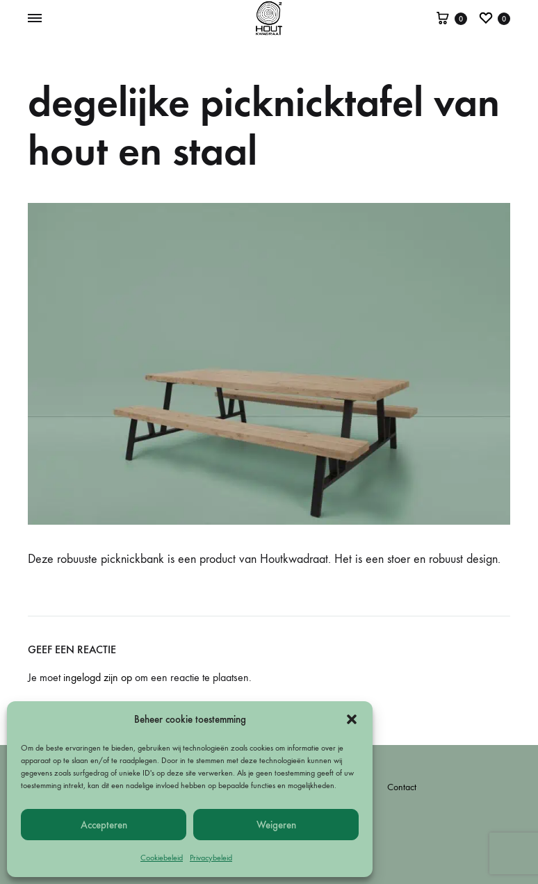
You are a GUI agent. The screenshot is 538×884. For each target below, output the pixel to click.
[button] (352, 719)
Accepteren (104, 825)
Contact (401, 787)
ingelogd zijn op (97, 677)
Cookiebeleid (161, 857)
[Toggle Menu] (35, 18)
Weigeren (276, 825)
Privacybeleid (211, 857)
